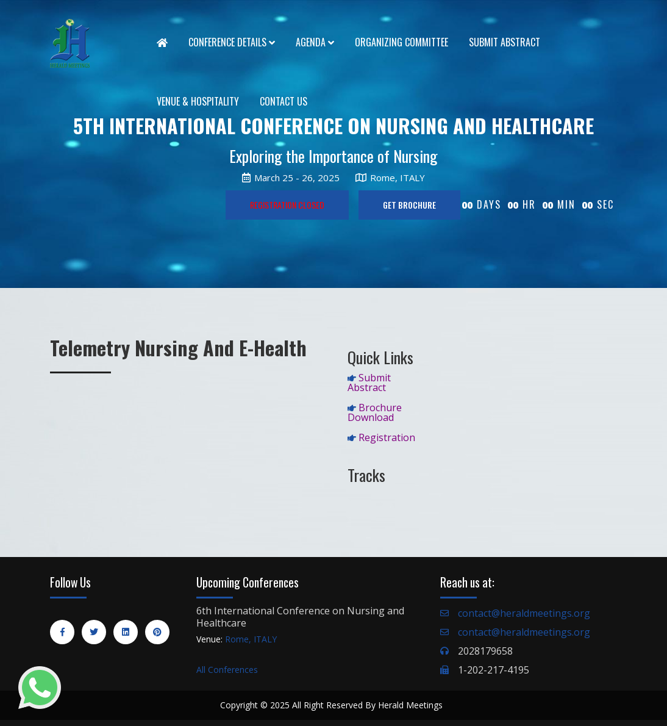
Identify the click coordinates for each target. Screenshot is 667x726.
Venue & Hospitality (198, 101)
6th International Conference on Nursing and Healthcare (300, 617)
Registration (386, 437)
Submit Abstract (504, 42)
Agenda (315, 42)
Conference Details (231, 42)
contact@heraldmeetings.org (524, 613)
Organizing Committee (401, 42)
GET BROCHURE (409, 204)
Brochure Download (375, 412)
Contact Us (283, 101)
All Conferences (227, 669)
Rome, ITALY (251, 639)
